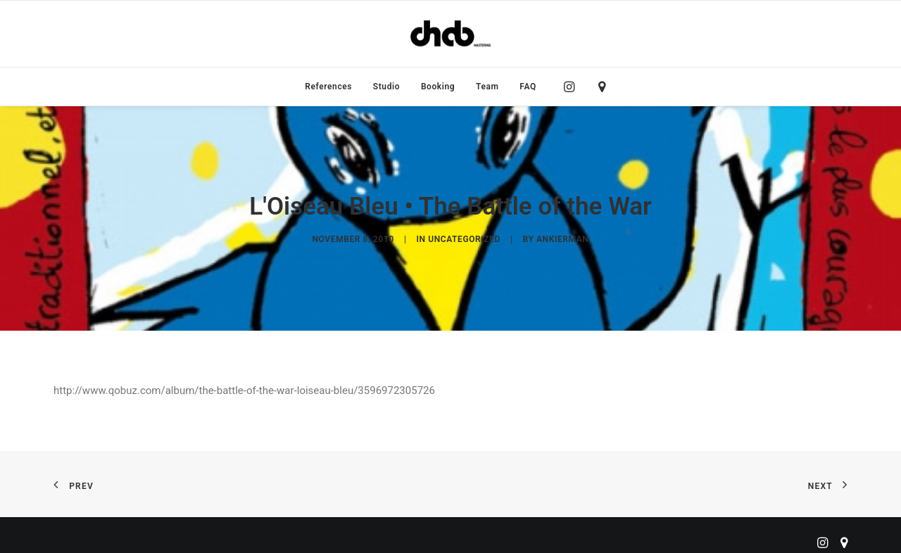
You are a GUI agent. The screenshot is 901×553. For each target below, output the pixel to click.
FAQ (527, 86)
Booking (438, 86)
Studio (386, 86)
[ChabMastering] (450, 34)
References (328, 86)
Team (487, 86)
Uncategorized (464, 235)
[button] (573, 87)
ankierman (562, 235)
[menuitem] (328, 87)
